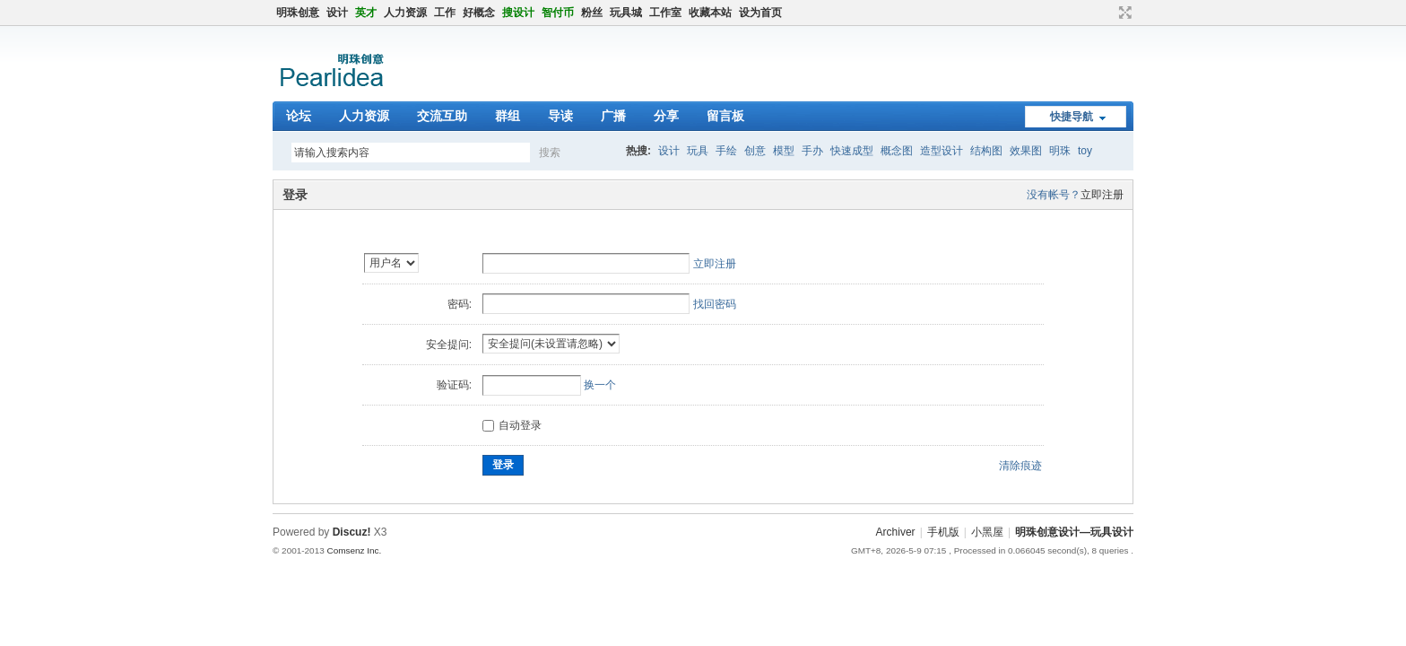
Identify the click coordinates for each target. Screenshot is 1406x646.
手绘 (726, 150)
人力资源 (405, 12)
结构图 (986, 150)
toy (1085, 150)
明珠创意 (297, 12)
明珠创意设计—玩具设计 (1074, 532)
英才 (366, 12)
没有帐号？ (1054, 194)
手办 (812, 150)
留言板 (725, 116)
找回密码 (714, 304)
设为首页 (760, 12)
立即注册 (1102, 194)
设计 (337, 12)
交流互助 (442, 116)
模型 (783, 150)
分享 (666, 116)
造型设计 (941, 150)
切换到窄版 (1123, 12)
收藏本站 (710, 12)
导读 (560, 116)
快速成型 (851, 150)
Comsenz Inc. (353, 550)
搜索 (549, 152)
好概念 (479, 12)
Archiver (896, 532)
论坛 (298, 116)
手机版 (943, 532)
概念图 (897, 150)
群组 (507, 116)
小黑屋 (987, 532)
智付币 (558, 12)
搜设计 (518, 12)
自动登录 (512, 425)
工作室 (665, 12)
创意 (755, 150)
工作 (445, 12)
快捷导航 (1071, 116)
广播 (613, 116)
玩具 (697, 150)
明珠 (1060, 150)
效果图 (1026, 150)
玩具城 (626, 12)
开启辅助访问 (1108, 12)
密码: (459, 304)
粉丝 (592, 12)
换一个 (600, 385)
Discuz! (352, 532)
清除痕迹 (1020, 465)
